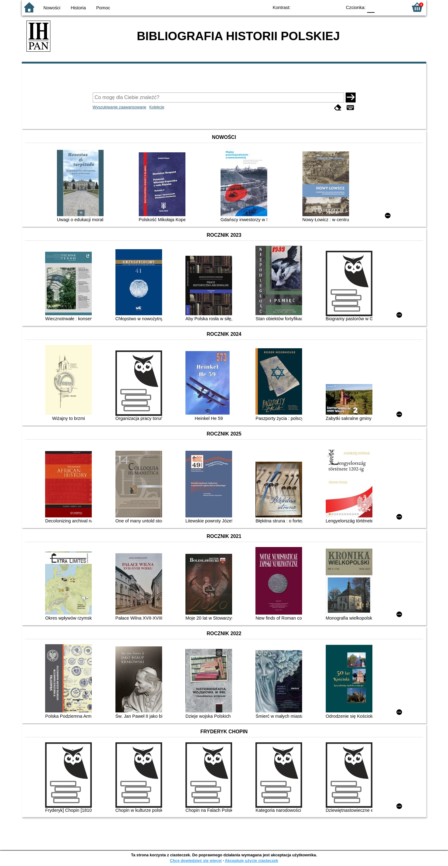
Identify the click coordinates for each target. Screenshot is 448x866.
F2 (396, 7)
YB (323, 7)
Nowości (52, 7)
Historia (78, 7)
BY (335, 7)
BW (310, 7)
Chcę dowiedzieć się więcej (196, 860)
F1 (382, 7)
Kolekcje (156, 107)
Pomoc (103, 7)
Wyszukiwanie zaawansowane (120, 107)
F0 (371, 7)
